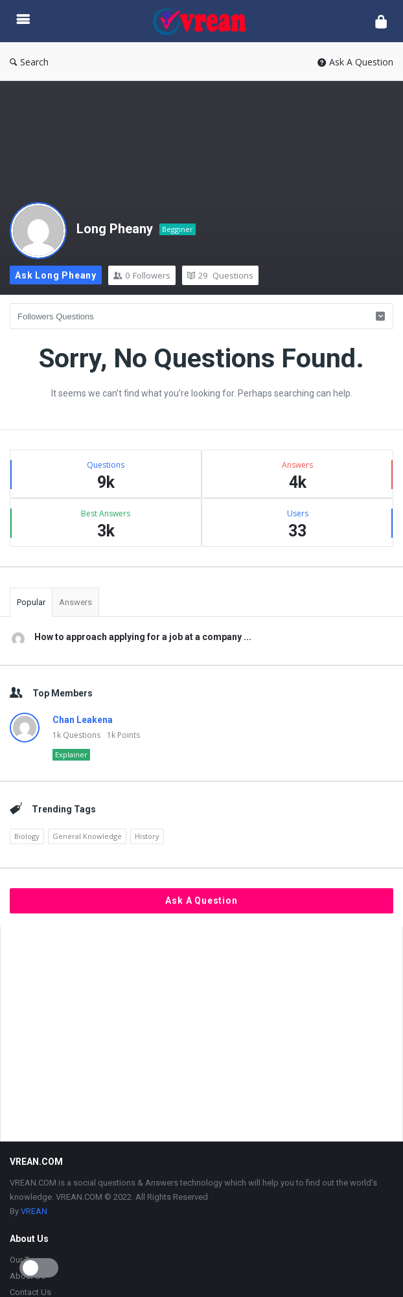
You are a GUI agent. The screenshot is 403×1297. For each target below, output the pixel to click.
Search (29, 62)
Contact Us (30, 1292)
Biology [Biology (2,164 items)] (27, 836)
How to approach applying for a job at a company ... (142, 637)
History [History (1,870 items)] (147, 836)
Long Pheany (114, 228)
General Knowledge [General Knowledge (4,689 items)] (87, 836)
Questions (220, 275)
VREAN (34, 1211)
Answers (75, 602)
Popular (31, 602)
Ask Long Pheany (56, 275)
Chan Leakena (82, 720)
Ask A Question (355, 62)
